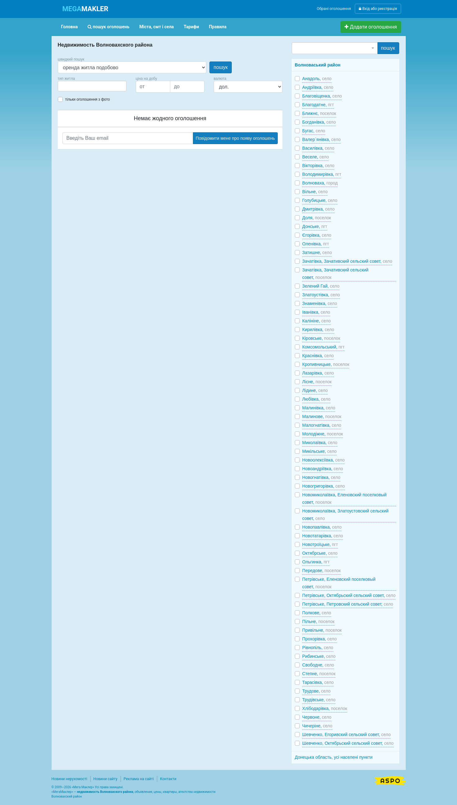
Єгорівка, (316, 235)
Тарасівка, (318, 682)
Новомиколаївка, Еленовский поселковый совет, (344, 498)
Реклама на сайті (139, 779)
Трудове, (316, 691)
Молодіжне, (322, 433)
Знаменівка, (319, 303)
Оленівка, (315, 243)
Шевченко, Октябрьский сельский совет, (348, 743)
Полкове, (316, 612)
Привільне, (322, 630)
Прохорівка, (319, 638)
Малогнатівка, (321, 425)
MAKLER (85, 9)
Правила (217, 26)
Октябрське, (320, 553)
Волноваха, (320, 182)
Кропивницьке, (325, 364)
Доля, (316, 217)
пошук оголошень (108, 26)
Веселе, (315, 156)
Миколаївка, (319, 442)
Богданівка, (319, 122)
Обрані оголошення (334, 9)
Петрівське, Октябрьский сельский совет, (348, 595)
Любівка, (316, 399)
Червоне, (316, 717)
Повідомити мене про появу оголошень (235, 138)
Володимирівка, (321, 174)
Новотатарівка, (322, 535)
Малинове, (321, 416)
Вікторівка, (318, 165)
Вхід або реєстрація (378, 9)
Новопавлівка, (322, 527)
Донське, (314, 226)
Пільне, (318, 621)
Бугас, (313, 130)
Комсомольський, (323, 346)
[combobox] (92, 86)
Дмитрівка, (318, 209)
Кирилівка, (318, 329)
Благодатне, (318, 104)
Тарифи (191, 26)
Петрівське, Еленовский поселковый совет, (339, 583)
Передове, (321, 570)
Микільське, (319, 451)
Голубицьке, (319, 200)
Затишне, (317, 252)
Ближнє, (319, 113)
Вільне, (315, 191)
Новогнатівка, (321, 477)
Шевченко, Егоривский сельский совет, (346, 734)
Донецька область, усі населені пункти (333, 757)
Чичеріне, (317, 725)
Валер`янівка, (321, 139)
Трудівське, (319, 699)
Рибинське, (319, 656)
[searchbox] (69, 86)
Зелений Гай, (321, 286)
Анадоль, (316, 78)
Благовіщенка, (322, 95)
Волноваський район (317, 64)
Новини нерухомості (69, 779)
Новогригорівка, (323, 486)
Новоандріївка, (322, 468)
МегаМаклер (62, 792)
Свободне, (318, 664)
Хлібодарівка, (324, 708)
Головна (69, 26)
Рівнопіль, (317, 647)
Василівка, (318, 148)
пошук (220, 67)
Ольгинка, (316, 561)
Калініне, (316, 320)
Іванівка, (316, 312)
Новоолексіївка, (323, 459)
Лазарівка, (318, 373)
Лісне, (317, 381)
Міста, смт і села (156, 26)
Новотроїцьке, (320, 544)
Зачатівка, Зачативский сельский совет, (347, 261)
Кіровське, (321, 338)
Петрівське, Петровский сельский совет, (347, 604)
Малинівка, (318, 407)
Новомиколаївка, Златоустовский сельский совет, (345, 514)
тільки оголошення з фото (87, 99)
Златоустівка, (321, 294)
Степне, (319, 673)
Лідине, (315, 390)
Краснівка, (318, 355)
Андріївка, (317, 87)
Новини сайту (105, 779)
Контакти (168, 779)
